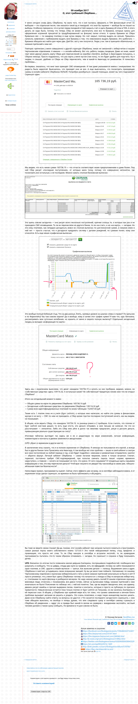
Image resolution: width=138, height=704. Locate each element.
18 (14, 42)
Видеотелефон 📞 (11, 59)
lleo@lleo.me (129, 617)
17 (12, 42)
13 (6, 42)
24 (12, 43)
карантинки (12, 95)
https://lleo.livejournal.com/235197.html (100, 633)
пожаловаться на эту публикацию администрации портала (45, 668)
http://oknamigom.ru (11, 80)
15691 (14, 52)
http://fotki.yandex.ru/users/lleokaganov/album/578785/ (106, 646)
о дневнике (11, 28)
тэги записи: (88, 619)
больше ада (97, 619)
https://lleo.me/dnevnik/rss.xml (99, 649)
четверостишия (11, 101)
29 (9, 45)
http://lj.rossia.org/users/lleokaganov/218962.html (104, 638)
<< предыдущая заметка (30, 4)
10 (12, 40)
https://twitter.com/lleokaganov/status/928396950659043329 (108, 641)
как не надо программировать (124, 619)
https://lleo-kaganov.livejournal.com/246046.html (103, 636)
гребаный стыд (107, 619)
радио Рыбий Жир (10, 75)
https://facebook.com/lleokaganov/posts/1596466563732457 (108, 631)
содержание (11, 25)
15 (9, 42)
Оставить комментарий (43, 683)
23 (10, 43)
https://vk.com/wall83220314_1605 (97, 644)
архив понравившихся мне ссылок (36, 671)
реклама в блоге (11, 32)
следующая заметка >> (130, 4)
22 (9, 43)
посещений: (8, 52)
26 (15, 43)
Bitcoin (8, 63)
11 (14, 40)
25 (14, 43)
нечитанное (10, 22)
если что (98, 651)
